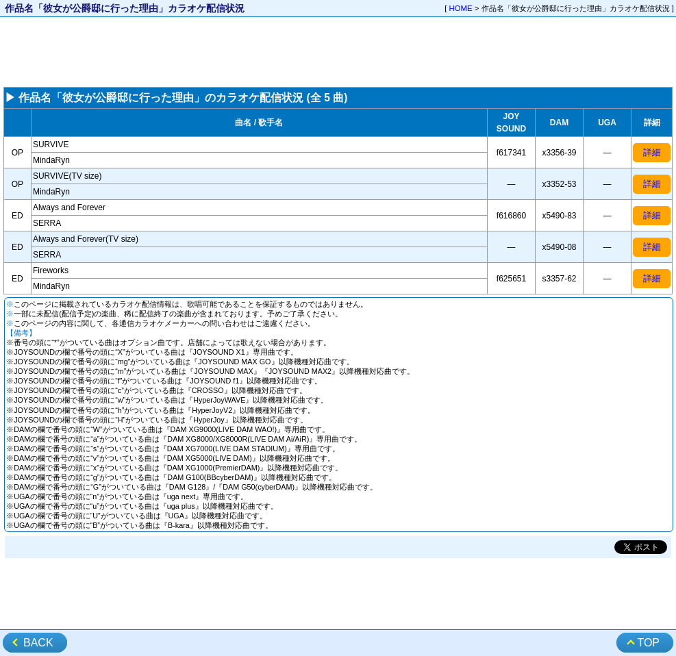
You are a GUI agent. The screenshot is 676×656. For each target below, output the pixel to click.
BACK (38, 642)
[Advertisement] (338, 52)
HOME (461, 8)
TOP (648, 642)
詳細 (652, 152)
